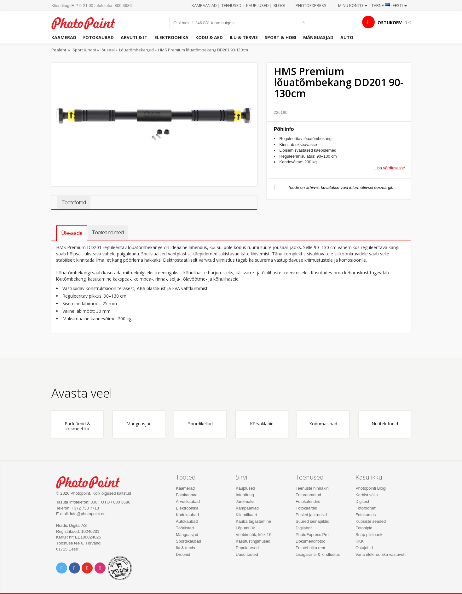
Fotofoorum (365, 508)
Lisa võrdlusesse (389, 168)
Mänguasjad (318, 37)
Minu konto (352, 5)
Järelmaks (245, 501)
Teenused (231, 5)
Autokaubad (187, 521)
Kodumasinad (323, 424)
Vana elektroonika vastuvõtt (380, 554)
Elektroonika (171, 37)
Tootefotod (73, 202)
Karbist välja (366, 494)
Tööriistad (185, 528)
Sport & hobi (280, 37)
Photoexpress (311, 5)
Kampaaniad (204, 5)
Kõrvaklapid (262, 424)
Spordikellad (200, 424)
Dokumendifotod (311, 541)
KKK (359, 541)
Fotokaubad (98, 37)
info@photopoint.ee (88, 513)
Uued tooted (247, 554)
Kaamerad (63, 37)
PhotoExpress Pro (312, 534)
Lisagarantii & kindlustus (318, 554)
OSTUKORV (390, 23)
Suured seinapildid (312, 521)
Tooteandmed (108, 232)
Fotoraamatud (308, 494)
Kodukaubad (187, 514)
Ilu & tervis (244, 37)
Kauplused (257, 5)
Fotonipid (363, 528)
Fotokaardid (306, 508)
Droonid (183, 554)
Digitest (362, 501)
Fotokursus (365, 514)
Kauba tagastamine (253, 521)
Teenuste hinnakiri (312, 488)
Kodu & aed (209, 37)
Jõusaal (108, 50)
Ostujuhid (364, 547)
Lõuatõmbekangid (136, 50)
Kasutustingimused (253, 541)
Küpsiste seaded (370, 521)
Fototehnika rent (310, 547)
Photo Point (92, 481)
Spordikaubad (188, 541)
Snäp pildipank (368, 534)
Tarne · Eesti (389, 5)
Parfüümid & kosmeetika (77, 426)
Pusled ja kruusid (311, 514)
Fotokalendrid (308, 501)
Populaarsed (247, 547)
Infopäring (245, 494)
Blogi (279, 5)
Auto (346, 37)
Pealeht (58, 50)
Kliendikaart (246, 514)
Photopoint (87, 22)
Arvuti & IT (134, 37)
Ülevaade (71, 232)
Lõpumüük (245, 528)
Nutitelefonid (385, 424)
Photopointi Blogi (370, 488)
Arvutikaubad (188, 501)
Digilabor (304, 528)
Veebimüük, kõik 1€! (254, 534)
